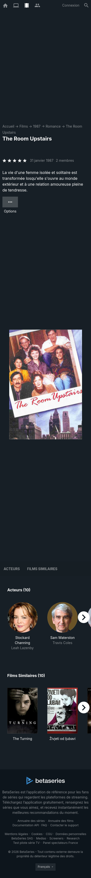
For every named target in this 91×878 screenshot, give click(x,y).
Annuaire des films (61, 821)
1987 (37, 126)
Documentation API (25, 825)
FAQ (44, 825)
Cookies (36, 834)
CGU (49, 834)
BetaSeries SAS (22, 838)
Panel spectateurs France (60, 843)
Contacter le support (64, 825)
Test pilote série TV (26, 843)
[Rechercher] (86, 5)
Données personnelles (71, 834)
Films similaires (42, 569)
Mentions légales (16, 834)
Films (23, 126)
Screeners (57, 838)
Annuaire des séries (31, 821)
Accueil (8, 126)
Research (73, 838)
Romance (53, 126)
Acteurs (12, 569)
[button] (22, 626)
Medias (41, 838)
